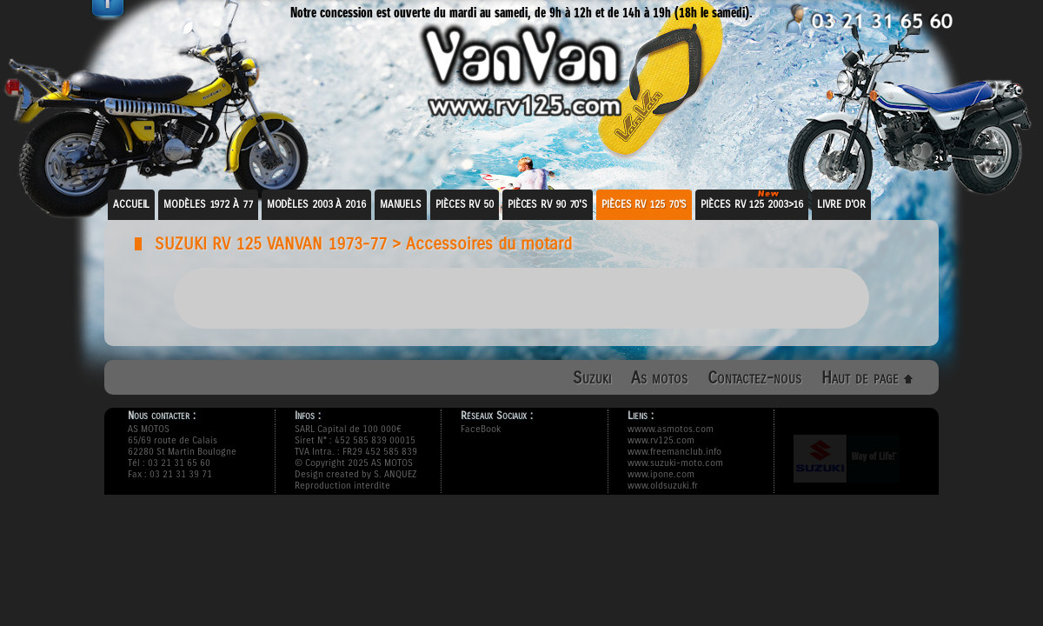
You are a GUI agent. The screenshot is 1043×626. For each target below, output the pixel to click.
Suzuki (592, 378)
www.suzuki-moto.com (675, 463)
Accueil (131, 204)
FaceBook (481, 429)
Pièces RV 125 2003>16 (752, 204)
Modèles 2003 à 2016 (316, 204)
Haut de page (867, 378)
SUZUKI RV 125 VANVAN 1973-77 (271, 244)
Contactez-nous (754, 378)
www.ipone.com (661, 474)
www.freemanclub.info (674, 451)
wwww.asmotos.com (671, 429)
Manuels (401, 204)
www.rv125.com (661, 440)
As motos (659, 378)
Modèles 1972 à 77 (207, 204)
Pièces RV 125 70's (644, 204)
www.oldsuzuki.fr (663, 485)
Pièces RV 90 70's (548, 204)
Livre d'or (841, 204)
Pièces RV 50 (464, 204)
